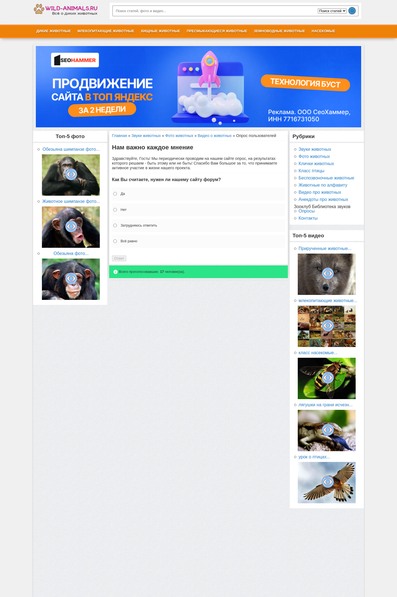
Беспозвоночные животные (326, 178)
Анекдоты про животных (323, 199)
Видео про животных (320, 192)
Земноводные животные (279, 31)
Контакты (308, 218)
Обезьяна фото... (71, 253)
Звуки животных (146, 135)
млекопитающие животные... (328, 300)
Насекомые (323, 31)
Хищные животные (160, 31)
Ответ (119, 258)
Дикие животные (53, 31)
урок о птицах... (314, 457)
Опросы (307, 211)
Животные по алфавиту (323, 185)
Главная (119, 135)
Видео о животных (215, 135)
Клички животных (316, 164)
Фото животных (179, 135)
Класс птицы (311, 171)
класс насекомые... (318, 353)
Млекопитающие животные (105, 31)
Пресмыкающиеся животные (217, 31)
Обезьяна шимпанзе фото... (71, 149)
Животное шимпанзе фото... (71, 201)
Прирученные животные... (325, 248)
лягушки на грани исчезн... (326, 405)
